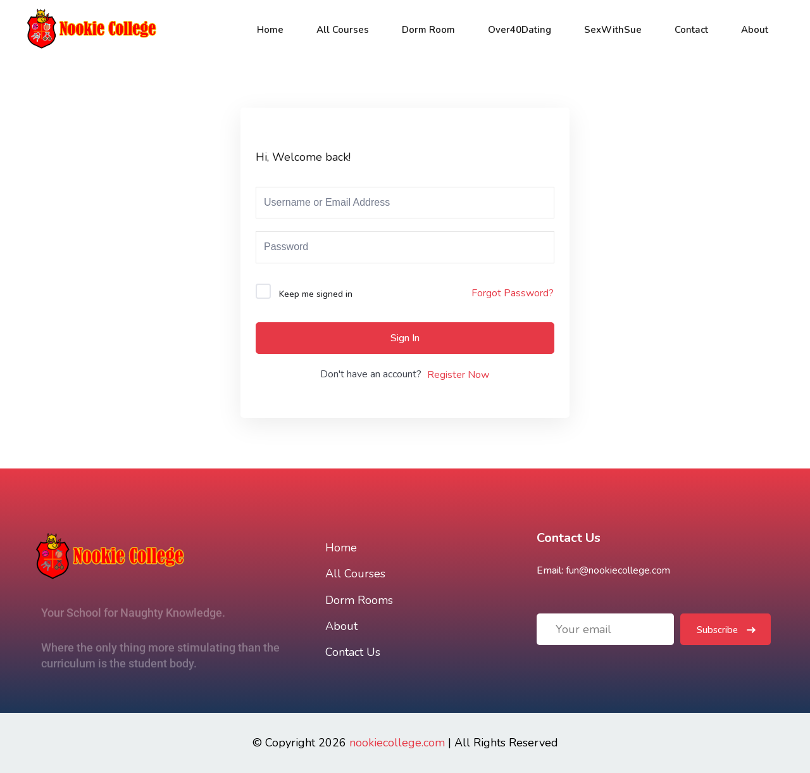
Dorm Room (428, 29)
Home (270, 29)
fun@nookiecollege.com (618, 570)
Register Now (458, 375)
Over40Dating (519, 29)
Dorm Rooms (359, 600)
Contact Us (352, 652)
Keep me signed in (315, 294)
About (754, 29)
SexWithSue (613, 29)
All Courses (342, 29)
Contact (691, 29)
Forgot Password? (512, 293)
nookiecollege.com (397, 742)
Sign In (405, 338)
